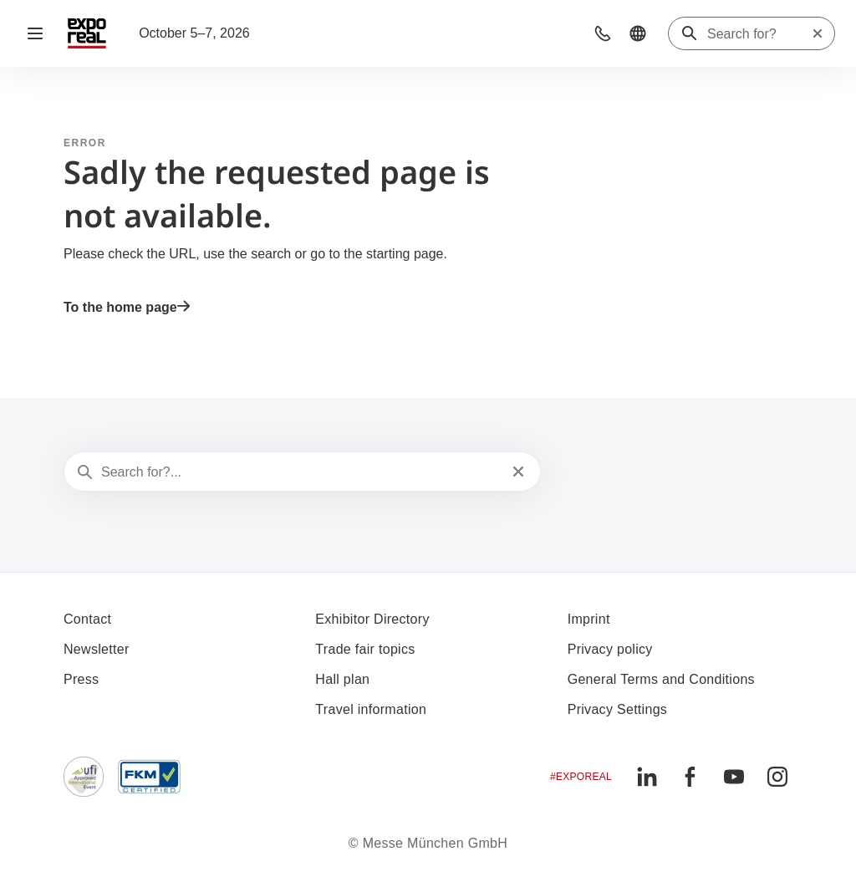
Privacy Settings (618, 709)
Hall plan (342, 679)
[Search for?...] (300, 472)
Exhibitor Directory (372, 619)
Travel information (370, 709)
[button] (603, 33)
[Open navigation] (35, 33)
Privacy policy (610, 649)
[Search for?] (759, 34)
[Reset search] (818, 33)
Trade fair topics (365, 649)
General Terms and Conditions (661, 679)
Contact (87, 619)
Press (81, 679)
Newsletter (97, 649)
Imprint (589, 619)
